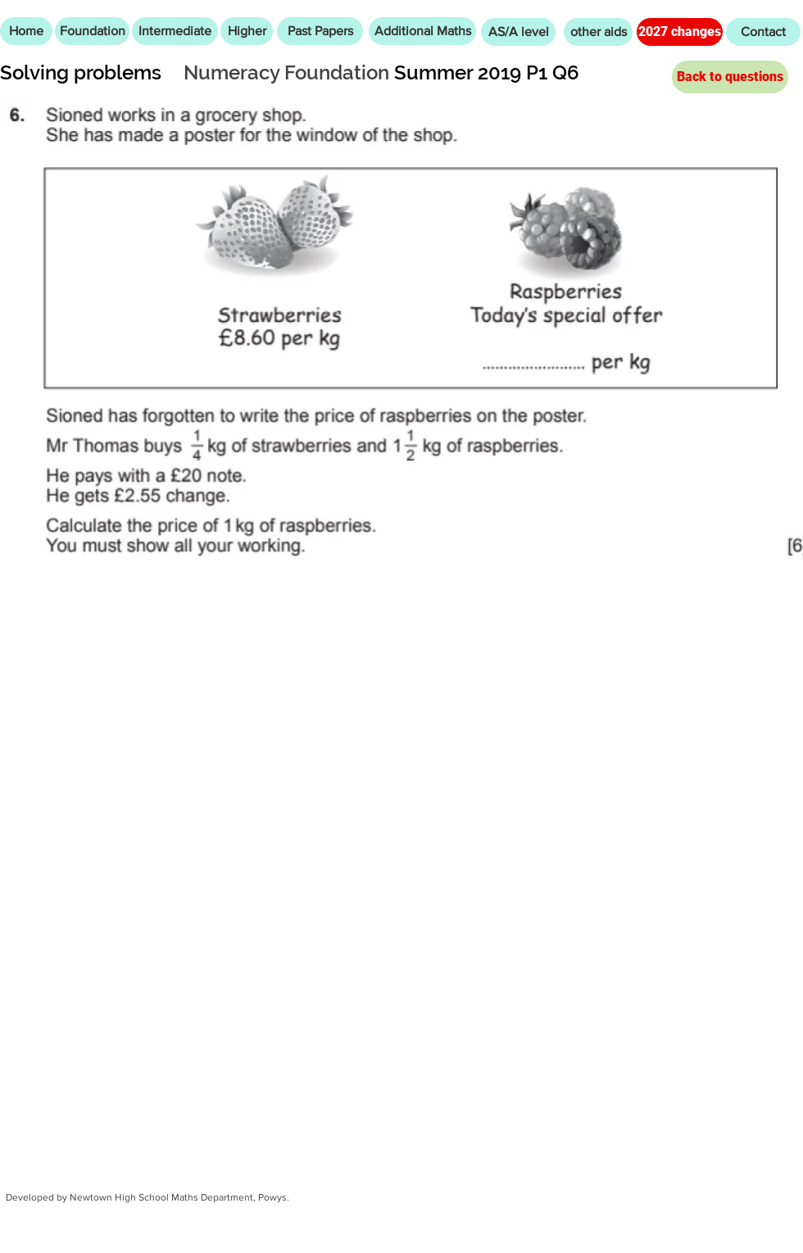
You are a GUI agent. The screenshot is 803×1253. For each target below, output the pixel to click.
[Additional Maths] (422, 31)
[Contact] (763, 32)
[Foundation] (92, 31)
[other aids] (598, 32)
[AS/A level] (518, 32)
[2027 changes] (680, 32)
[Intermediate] (175, 31)
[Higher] (246, 31)
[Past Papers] (320, 31)
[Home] (26, 31)
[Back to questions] (730, 77)
